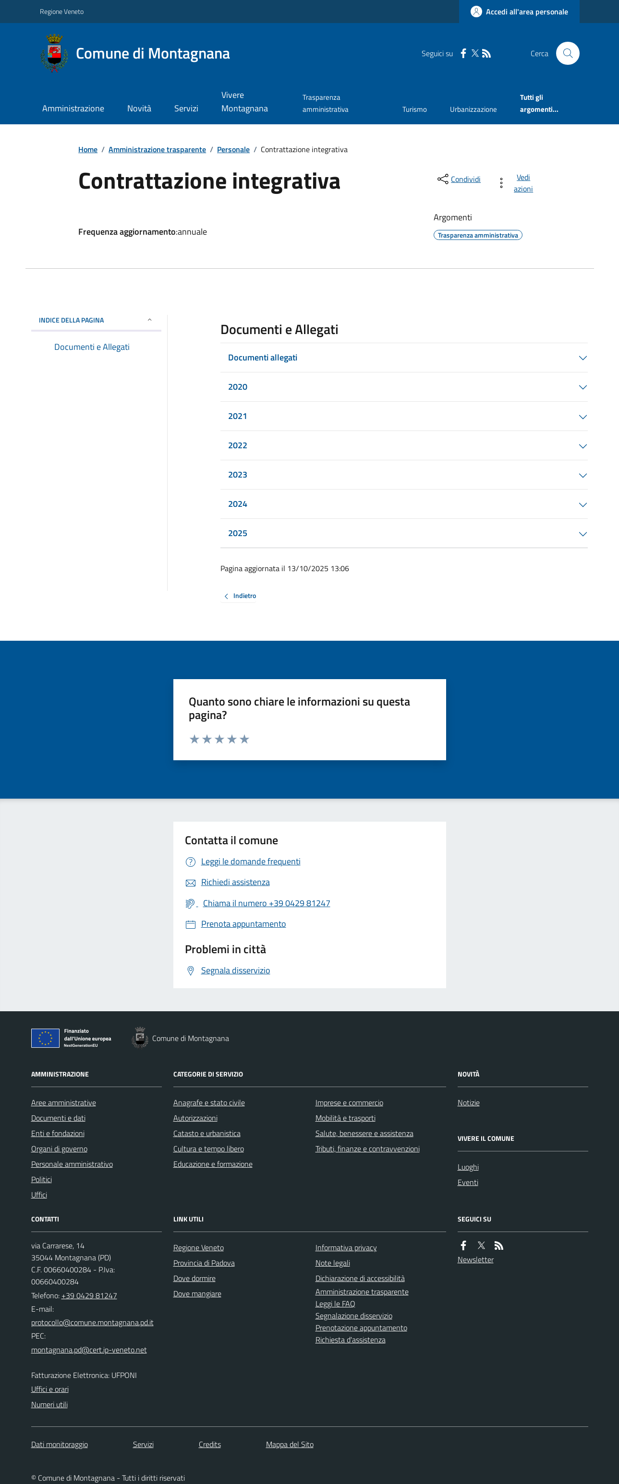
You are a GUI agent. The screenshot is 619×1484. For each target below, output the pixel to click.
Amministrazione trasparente (157, 149)
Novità (139, 108)
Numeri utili (49, 1404)
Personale (233, 149)
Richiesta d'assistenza (351, 1339)
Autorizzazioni (195, 1118)
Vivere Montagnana (244, 101)
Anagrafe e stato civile (209, 1102)
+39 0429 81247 (89, 1295)
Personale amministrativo (72, 1164)
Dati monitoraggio (59, 1444)
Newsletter (476, 1259)
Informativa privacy (346, 1247)
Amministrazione (73, 108)
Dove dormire (194, 1278)
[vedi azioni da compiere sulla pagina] (516, 182)
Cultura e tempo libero (208, 1148)
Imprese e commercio (349, 1102)
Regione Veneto (62, 11)
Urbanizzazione (473, 109)
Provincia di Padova (204, 1263)
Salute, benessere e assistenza (364, 1133)
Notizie (469, 1102)
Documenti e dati (58, 1118)
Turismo (414, 109)
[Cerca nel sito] (563, 53)
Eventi (468, 1182)
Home (87, 149)
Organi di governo (59, 1148)
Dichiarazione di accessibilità (360, 1278)
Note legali (333, 1263)
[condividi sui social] (458, 179)
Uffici (39, 1194)
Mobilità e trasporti (346, 1118)
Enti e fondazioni (58, 1133)
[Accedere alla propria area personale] (519, 11)
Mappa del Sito (290, 1444)
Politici (41, 1179)
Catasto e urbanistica (207, 1133)
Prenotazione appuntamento (361, 1327)
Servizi (186, 108)
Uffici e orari (50, 1389)
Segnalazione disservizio (354, 1315)
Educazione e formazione (213, 1164)
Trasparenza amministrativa (326, 103)
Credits (210, 1444)
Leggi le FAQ (335, 1303)
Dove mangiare (197, 1293)
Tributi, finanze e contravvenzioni (368, 1148)
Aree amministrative (63, 1102)
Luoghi (468, 1167)
